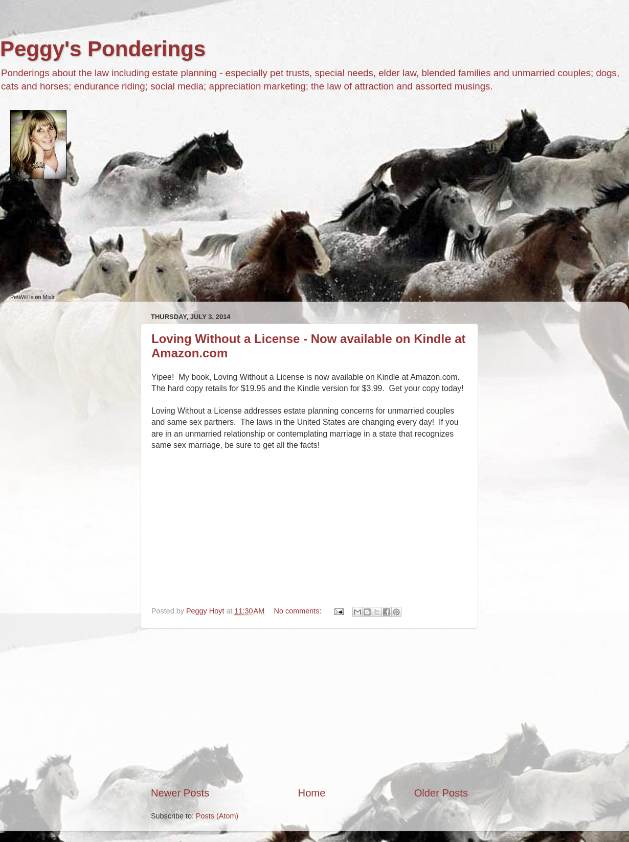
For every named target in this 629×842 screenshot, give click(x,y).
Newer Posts (180, 793)
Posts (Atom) (217, 816)
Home (312, 793)
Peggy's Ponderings (103, 49)
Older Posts (441, 793)
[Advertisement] (309, 707)
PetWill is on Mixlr (32, 297)
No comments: (299, 611)
